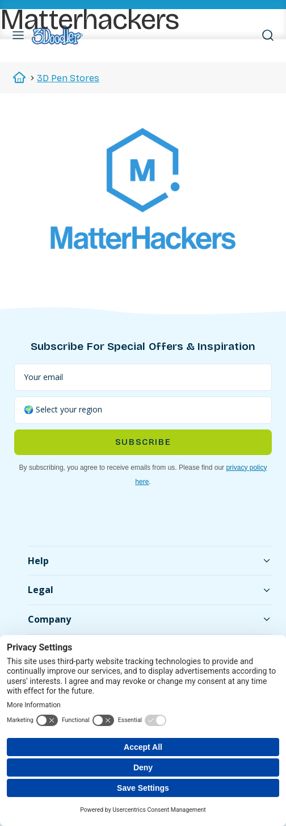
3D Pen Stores (68, 78)
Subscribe (143, 442)
